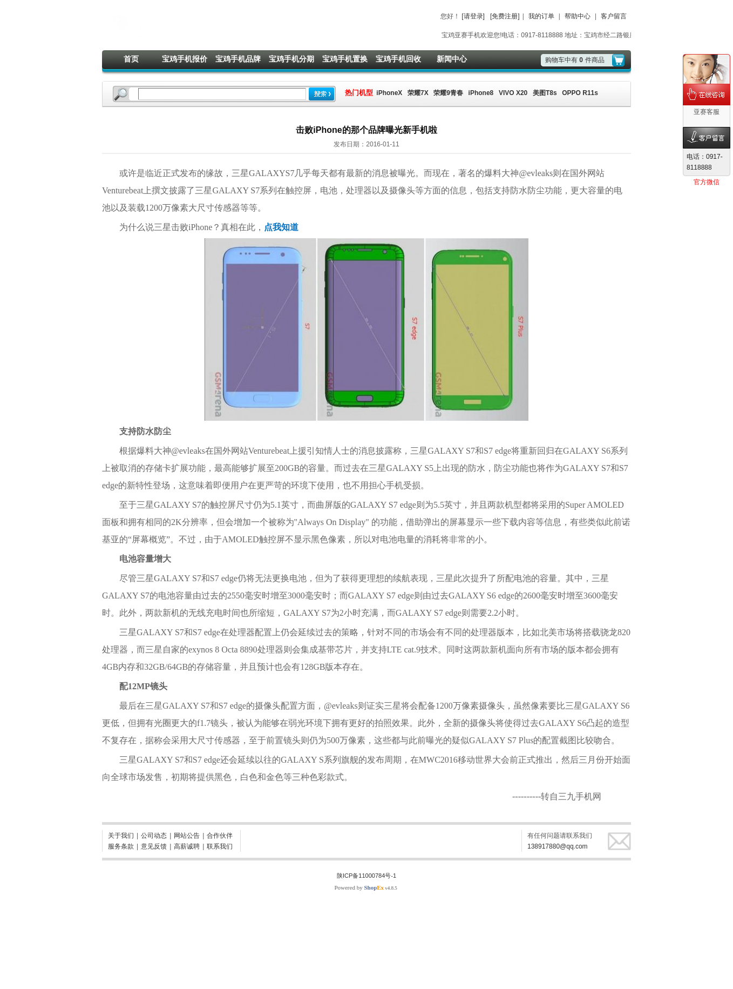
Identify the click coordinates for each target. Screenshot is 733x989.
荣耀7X (418, 93)
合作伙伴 (220, 835)
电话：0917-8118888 (705, 162)
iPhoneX (388, 93)
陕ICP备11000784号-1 (366, 875)
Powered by (359, 887)
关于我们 (121, 835)
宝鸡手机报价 (184, 59)
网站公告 (187, 835)
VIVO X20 (513, 93)
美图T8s (545, 93)
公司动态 (154, 835)
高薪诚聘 (187, 846)
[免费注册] (505, 16)
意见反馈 (154, 846)
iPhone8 (481, 93)
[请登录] (473, 16)
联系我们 (220, 846)
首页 (131, 59)
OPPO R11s (580, 93)
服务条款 (121, 846)
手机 (394, 485)
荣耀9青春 (448, 93)
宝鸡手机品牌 (238, 59)
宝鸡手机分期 (291, 59)
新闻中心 (452, 59)
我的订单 (541, 16)
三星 (240, 173)
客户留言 (614, 16)
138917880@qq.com (557, 846)
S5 (428, 468)
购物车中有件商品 (575, 60)
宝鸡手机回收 (398, 59)
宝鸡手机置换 (345, 59)
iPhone (200, 227)
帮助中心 (578, 16)
